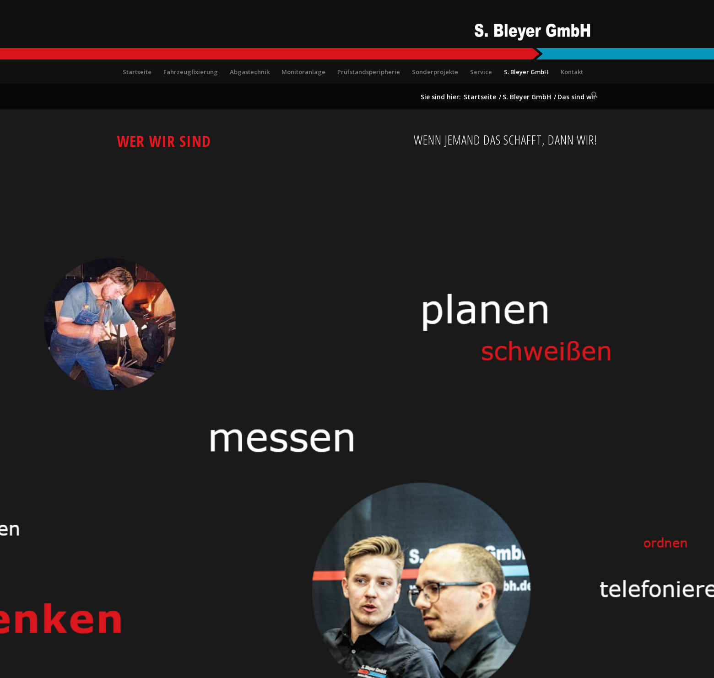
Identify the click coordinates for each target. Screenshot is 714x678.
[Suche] (591, 94)
